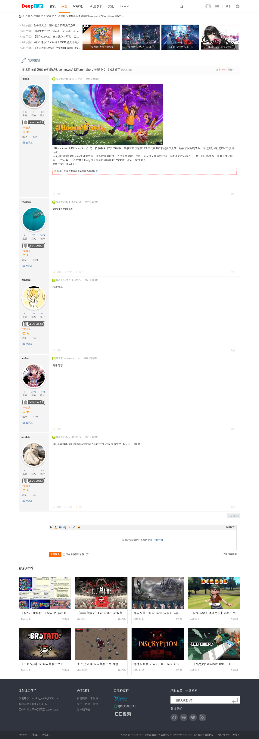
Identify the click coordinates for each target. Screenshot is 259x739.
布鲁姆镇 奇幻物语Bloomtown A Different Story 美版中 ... (96, 16)
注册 (217, 6)
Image (60, 527)
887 (33, 235)
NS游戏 (61, 16)
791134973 (26, 202)
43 (42, 470)
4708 (42, 392)
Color (55, 527)
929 (42, 112)
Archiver (23, 734)
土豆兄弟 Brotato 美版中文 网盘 (97, 664)
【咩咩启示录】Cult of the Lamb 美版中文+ (105, 613)
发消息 (29, 142)
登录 (228, 6)
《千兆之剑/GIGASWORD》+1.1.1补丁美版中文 (221, 664)
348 (25, 112)
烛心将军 (25, 280)
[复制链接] (126, 70)
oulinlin (25, 78)
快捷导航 (237, 6)
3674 (42, 235)
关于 (79, 704)
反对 (81, 272)
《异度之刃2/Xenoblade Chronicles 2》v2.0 (57, 31)
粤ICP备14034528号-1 (228, 734)
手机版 (34, 734)
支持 (70, 272)
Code (74, 527)
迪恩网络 (209, 734)
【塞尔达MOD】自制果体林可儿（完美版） (58, 36)
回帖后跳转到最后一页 (76, 554)
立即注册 (158, 540)
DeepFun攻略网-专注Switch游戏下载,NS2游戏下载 (20, 16)
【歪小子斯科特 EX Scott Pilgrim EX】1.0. (48, 613)
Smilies (79, 527)
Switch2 (124, 6)
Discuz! (188, 734)
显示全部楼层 (92, 78)
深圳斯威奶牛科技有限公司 (158, 734)
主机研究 (38, 16)
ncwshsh (25, 437)
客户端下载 (83, 709)
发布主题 (34, 60)
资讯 (111, 6)
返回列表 (234, 515)
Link (65, 527)
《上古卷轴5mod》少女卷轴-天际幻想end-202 (59, 48)
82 (34, 313)
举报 (233, 194)
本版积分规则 (230, 554)
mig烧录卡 (95, 6)
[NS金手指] (25, 25)
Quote (69, 527)
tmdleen (25, 358)
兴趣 (64, 6)
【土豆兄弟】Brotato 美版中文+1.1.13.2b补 (48, 664)
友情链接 (82, 698)
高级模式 (230, 527)
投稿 (95, 704)
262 (42, 313)
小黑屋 (45, 734)
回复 (95, 171)
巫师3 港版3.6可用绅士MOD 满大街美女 (56, 42)
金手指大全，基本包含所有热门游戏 (54, 25)
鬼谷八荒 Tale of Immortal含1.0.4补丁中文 (160, 613)
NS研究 (50, 16)
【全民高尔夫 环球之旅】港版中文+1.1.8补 (218, 613)
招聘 (87, 704)
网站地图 (83, 714)
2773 (33, 392)
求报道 (94, 698)
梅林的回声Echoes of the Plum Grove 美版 (160, 664)
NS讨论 (78, 6)
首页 (53, 6)
